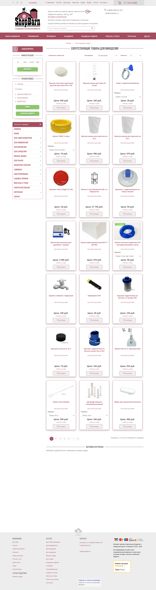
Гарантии (75, 2)
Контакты (103, 2)
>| (78, 439)
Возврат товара (18, 576)
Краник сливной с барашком (61, 296)
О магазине (50, 2)
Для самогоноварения (53, 542)
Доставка (66, 2)
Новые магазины (18, 556)
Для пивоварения (51, 545)
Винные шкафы (51, 556)
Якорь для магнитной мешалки (127, 402)
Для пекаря (49, 559)
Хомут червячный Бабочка (127, 83)
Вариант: (118, 93)
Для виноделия (51, 549)
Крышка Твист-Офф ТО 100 (61, 189)
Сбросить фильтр (27, 114)
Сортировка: (88, 55)
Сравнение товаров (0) (56, 55)
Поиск (27, 107)
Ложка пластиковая (61, 402)
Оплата (59, 2)
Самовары (49, 566)
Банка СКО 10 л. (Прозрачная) (127, 349)
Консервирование (52, 569)
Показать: (123, 55)
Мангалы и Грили (51, 576)
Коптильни (49, 583)
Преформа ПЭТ (94, 296)
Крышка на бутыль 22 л (61, 349)
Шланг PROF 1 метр (61, 136)
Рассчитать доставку (61, 90)
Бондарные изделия (52, 562)
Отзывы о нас (17, 559)
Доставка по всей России (57, 17)
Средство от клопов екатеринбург (89, 580)
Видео (89, 2)
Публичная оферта (19, 549)
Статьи (95, 2)
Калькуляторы (27, 49)
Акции (83, 2)
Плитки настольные (52, 579)
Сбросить (27, 69)
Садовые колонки (51, 572)
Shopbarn (19, 89)
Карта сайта (16, 562)
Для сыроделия (51, 552)
